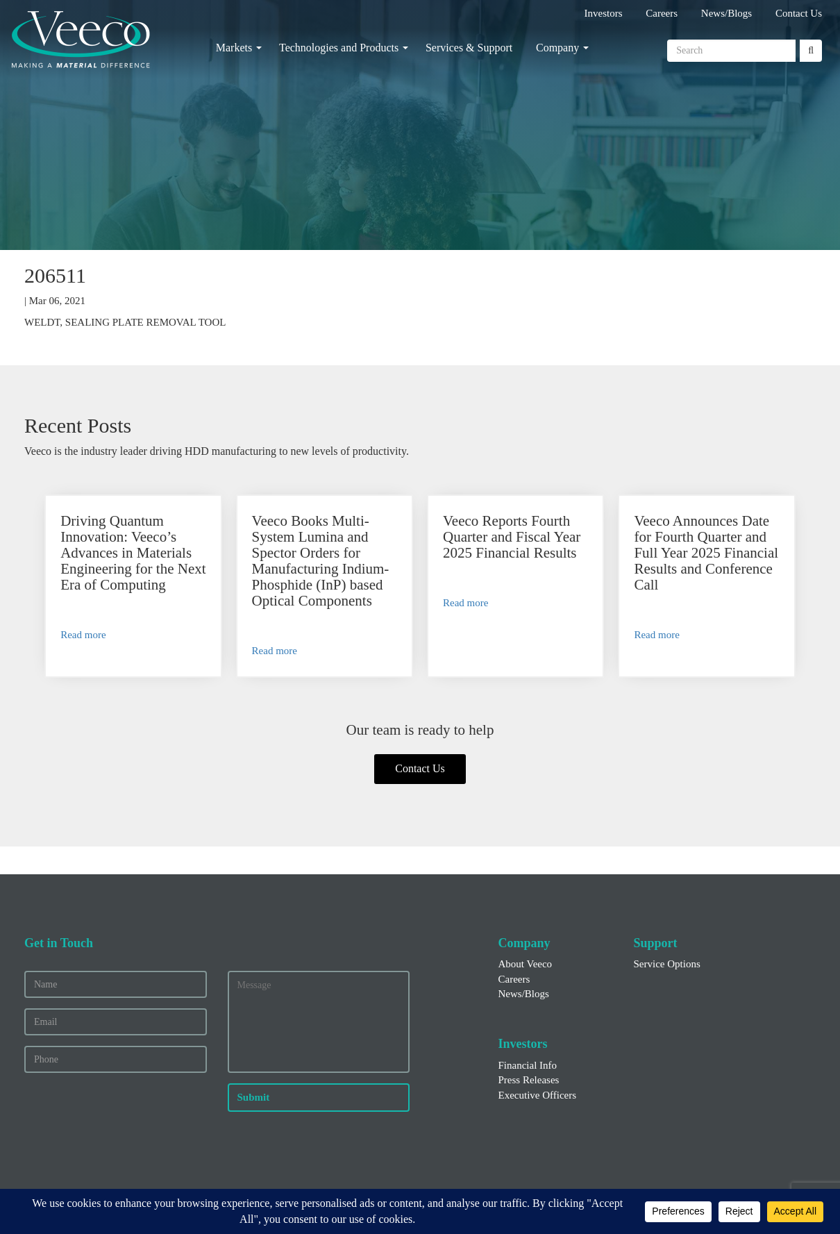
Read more (83, 634)
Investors (604, 13)
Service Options (667, 963)
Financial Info (527, 1065)
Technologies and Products (338, 47)
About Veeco (525, 963)
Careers (662, 13)
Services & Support (469, 47)
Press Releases (529, 1079)
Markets (234, 47)
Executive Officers (537, 1095)
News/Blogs (726, 13)
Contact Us (798, 13)
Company (557, 47)
